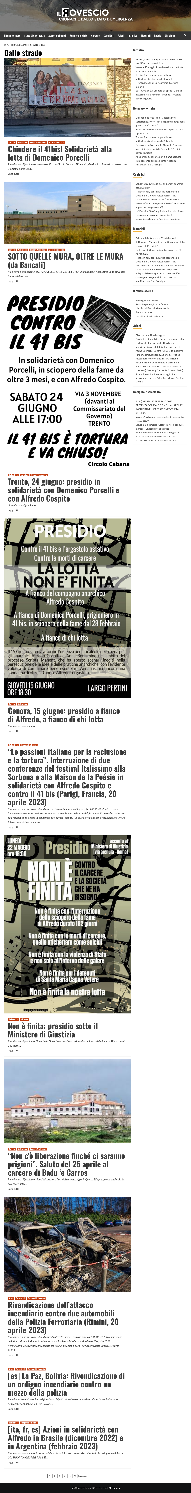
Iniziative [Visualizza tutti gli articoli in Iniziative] (24, 475)
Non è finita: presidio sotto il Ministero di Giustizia (53, 1030)
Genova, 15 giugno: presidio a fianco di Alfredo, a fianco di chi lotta (64, 714)
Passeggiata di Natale (147, 300)
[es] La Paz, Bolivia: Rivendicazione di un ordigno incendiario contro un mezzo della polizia (66, 1384)
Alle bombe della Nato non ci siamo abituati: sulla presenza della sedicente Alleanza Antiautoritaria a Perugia (158, 160)
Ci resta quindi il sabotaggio (150, 335)
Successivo (82, 1476)
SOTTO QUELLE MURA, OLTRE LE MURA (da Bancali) (66, 260)
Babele (157, 35)
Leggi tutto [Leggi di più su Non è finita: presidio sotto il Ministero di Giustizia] (13, 1050)
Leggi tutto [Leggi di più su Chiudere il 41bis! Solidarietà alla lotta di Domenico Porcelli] (13, 174)
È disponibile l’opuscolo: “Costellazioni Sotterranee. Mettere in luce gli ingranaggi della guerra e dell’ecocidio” (160, 121)
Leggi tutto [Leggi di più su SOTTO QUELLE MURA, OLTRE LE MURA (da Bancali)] (13, 281)
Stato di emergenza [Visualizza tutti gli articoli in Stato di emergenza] (56, 142)
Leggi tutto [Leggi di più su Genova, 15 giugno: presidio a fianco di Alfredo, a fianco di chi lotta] (13, 731)
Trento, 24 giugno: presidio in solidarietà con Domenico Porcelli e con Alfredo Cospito (64, 490)
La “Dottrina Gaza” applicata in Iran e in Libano (160, 211)
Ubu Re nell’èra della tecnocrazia (152, 308)
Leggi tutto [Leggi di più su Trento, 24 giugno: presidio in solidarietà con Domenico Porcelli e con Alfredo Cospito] (13, 510)
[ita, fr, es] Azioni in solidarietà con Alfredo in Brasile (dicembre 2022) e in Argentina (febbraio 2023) (65, 1437)
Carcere (95, 35)
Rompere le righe (78, 35)
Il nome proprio (144, 312)
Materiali (145, 35)
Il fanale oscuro (12, 35)
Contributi (108, 35)
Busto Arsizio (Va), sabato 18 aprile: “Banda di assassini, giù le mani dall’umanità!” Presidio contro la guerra (159, 94)
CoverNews (99, 1487)
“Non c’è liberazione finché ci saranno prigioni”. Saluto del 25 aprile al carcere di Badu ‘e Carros (66, 1164)
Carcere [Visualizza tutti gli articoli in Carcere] (12, 142)
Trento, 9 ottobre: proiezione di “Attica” (156, 440)
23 (75, 1476)
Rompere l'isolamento (147, 392)
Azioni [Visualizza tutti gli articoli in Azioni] (11, 1298)
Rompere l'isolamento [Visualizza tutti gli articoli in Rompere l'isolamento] (38, 142)
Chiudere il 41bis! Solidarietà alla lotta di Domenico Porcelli (60, 153)
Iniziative (132, 35)
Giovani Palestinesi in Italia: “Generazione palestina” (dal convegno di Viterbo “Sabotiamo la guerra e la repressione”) (160, 203)
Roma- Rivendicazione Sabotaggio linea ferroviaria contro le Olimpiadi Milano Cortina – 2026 (160, 378)
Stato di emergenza (34, 35)
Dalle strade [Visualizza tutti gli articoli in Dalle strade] (22, 142)
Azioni (121, 35)
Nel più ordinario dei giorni (149, 315)
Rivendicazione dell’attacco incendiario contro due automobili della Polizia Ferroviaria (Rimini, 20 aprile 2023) (63, 1317)
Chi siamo (170, 35)
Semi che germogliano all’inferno (152, 304)
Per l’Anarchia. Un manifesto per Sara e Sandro (160, 265)
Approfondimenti (57, 35)
